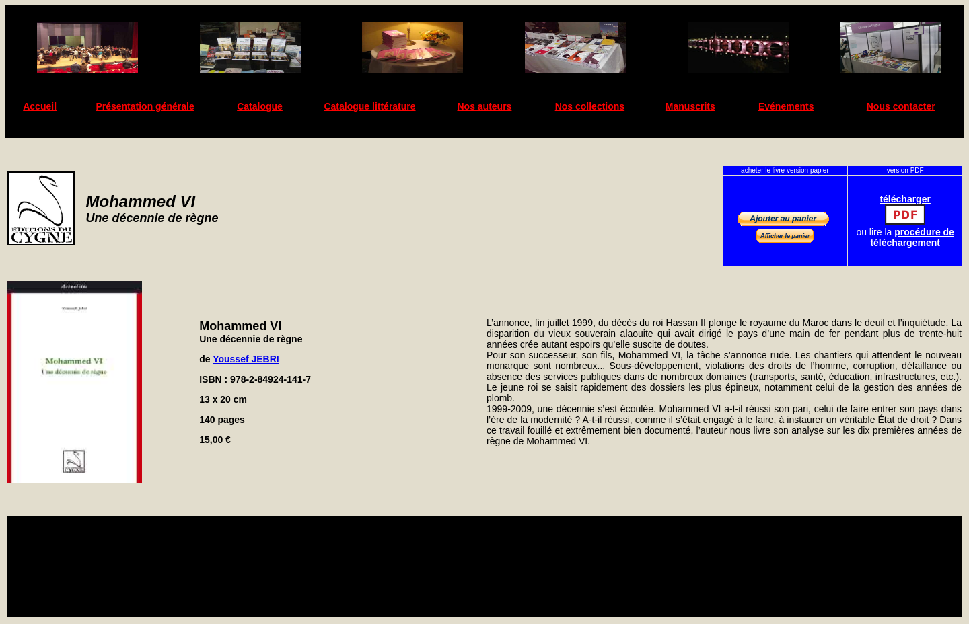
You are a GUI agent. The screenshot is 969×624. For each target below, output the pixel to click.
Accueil (40, 106)
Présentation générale (145, 106)
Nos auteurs (485, 106)
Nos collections (589, 106)
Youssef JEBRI (246, 359)
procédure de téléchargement (912, 237)
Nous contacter (901, 106)
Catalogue (260, 106)
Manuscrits (690, 106)
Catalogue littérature (369, 106)
